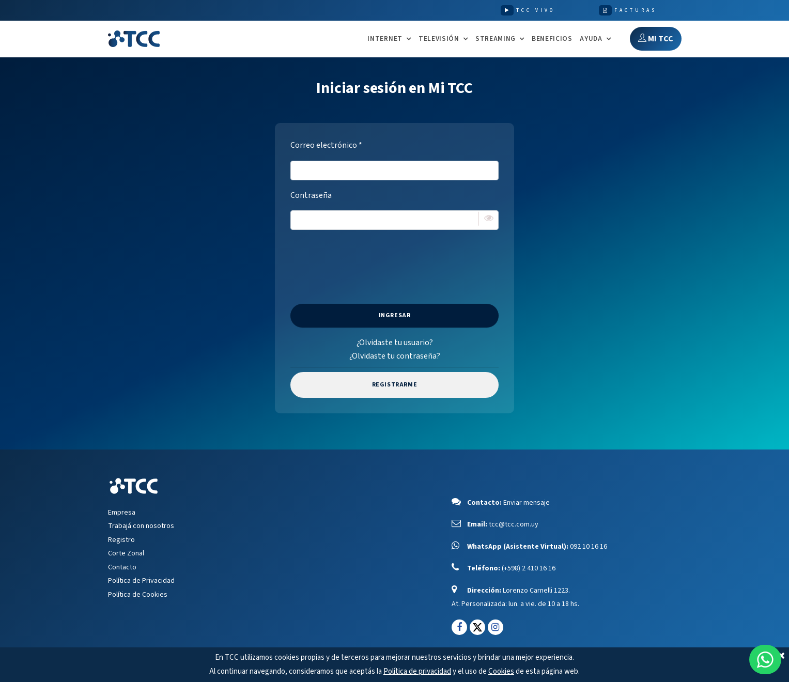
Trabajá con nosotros (141, 526)
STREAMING (495, 39)
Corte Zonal (126, 553)
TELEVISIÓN (439, 39)
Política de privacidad (417, 671)
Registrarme (394, 384)
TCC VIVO (535, 10)
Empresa (121, 512)
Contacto (122, 567)
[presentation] (394, 258)
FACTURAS (635, 10)
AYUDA (591, 39)
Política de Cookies (137, 595)
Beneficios (552, 38)
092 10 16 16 (588, 546)
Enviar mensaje (526, 503)
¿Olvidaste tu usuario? (395, 342)
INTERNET (384, 39)
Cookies (501, 671)
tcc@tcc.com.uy (513, 524)
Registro (121, 540)
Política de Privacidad (141, 581)
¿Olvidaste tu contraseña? (394, 356)
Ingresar (395, 315)
